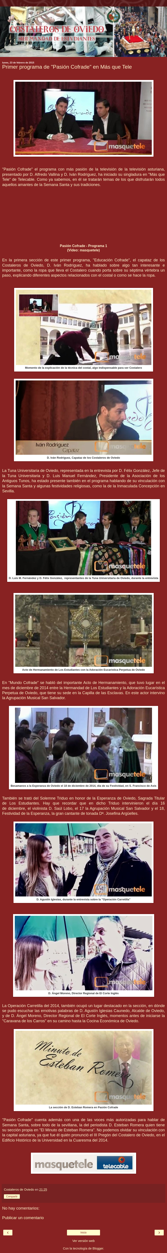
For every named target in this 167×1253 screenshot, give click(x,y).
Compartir (12, 1196)
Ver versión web (83, 1241)
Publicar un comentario (23, 1217)
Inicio (83, 1232)
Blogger (98, 1248)
